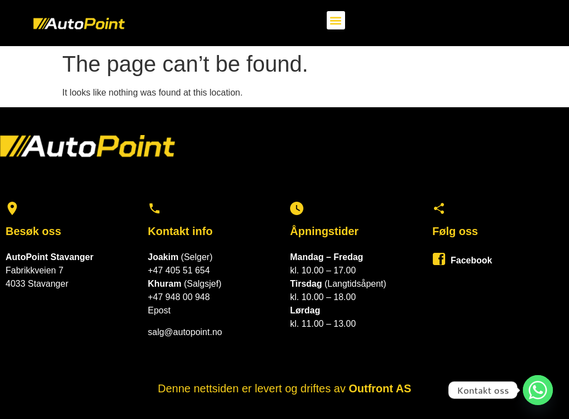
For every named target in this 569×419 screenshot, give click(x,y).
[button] (336, 20)
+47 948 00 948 (179, 297)
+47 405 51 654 (179, 270)
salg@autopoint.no (185, 332)
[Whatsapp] (538, 390)
